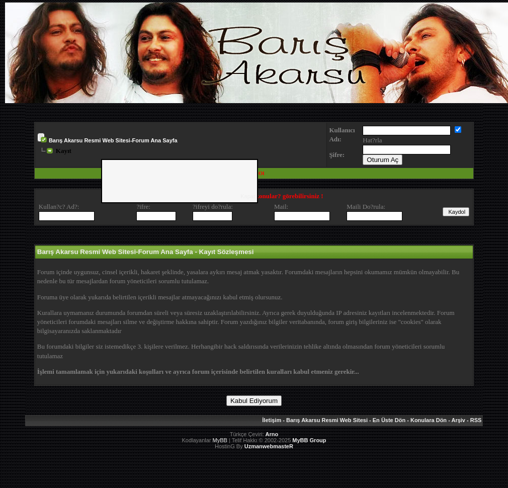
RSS (476, 420)
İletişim (271, 420)
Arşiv (458, 420)
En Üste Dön (389, 420)
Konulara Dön (428, 420)
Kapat (247, 196)
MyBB (220, 440)
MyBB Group (309, 440)
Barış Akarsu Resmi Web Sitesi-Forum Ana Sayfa (113, 140)
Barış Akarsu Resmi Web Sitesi (327, 420)
